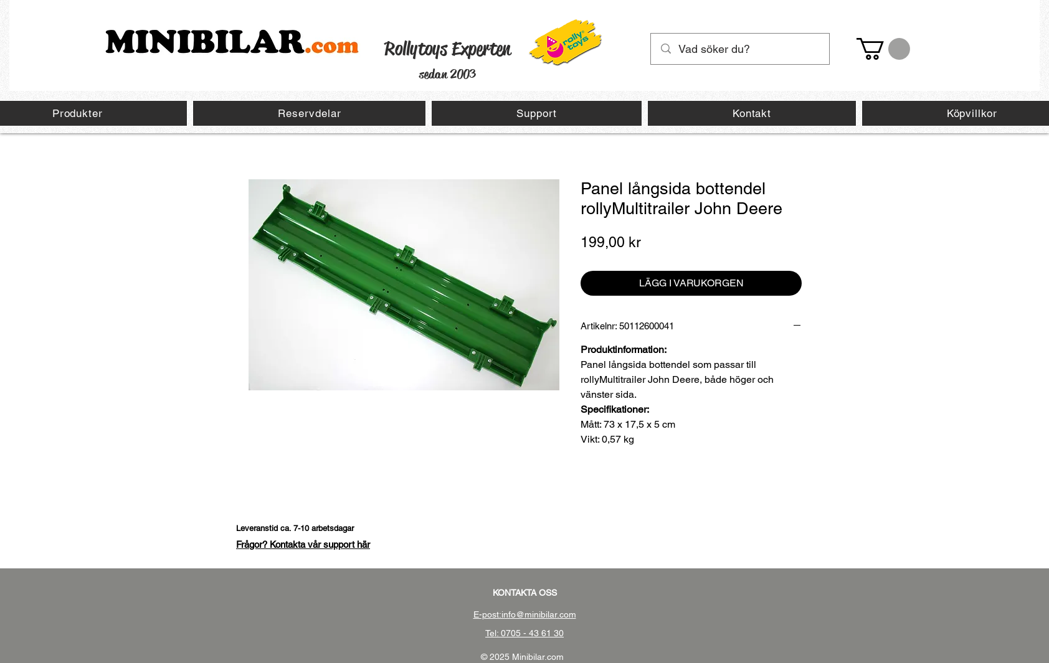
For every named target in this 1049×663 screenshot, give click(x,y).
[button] (883, 49)
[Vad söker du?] (740, 49)
